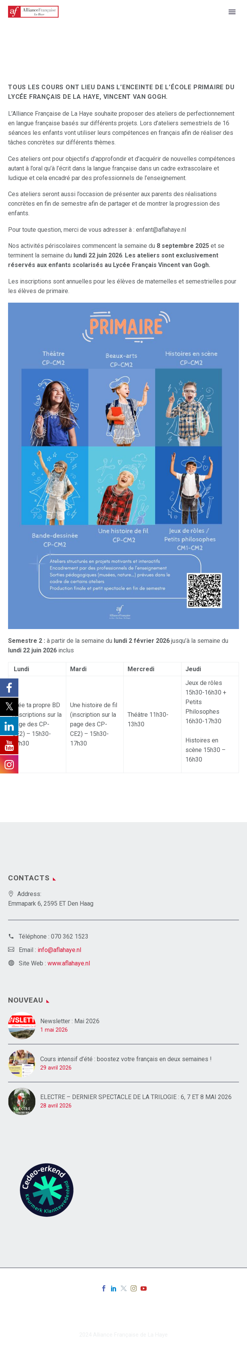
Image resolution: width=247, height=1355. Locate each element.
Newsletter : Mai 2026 (70, 1021)
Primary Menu (232, 12)
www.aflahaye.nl (68, 963)
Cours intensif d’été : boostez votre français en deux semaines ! (126, 1059)
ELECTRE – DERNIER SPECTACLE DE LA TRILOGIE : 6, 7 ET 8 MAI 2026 (136, 1097)
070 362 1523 (69, 936)
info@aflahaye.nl (59, 950)
